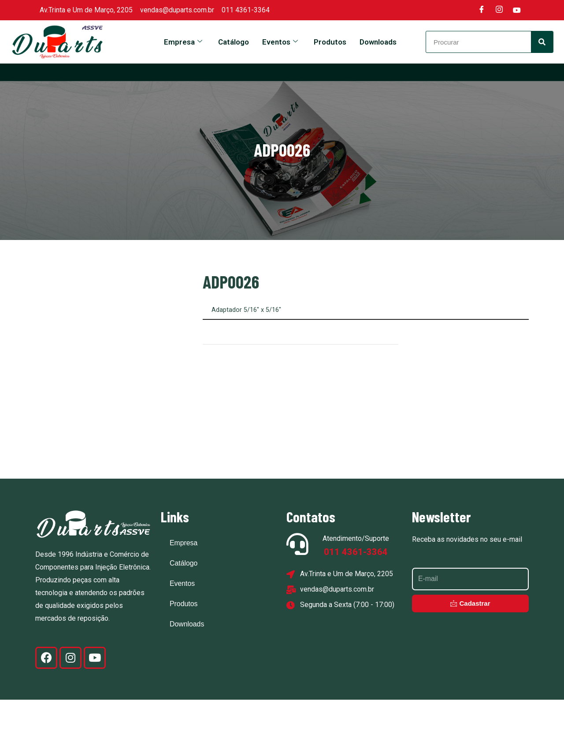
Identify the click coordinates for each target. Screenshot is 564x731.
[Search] (542, 41)
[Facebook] (481, 10)
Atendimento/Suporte (356, 570)
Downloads (378, 41)
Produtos (330, 41)
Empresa (183, 41)
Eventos (280, 41)
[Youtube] (516, 10)
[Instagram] (499, 10)
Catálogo (233, 41)
